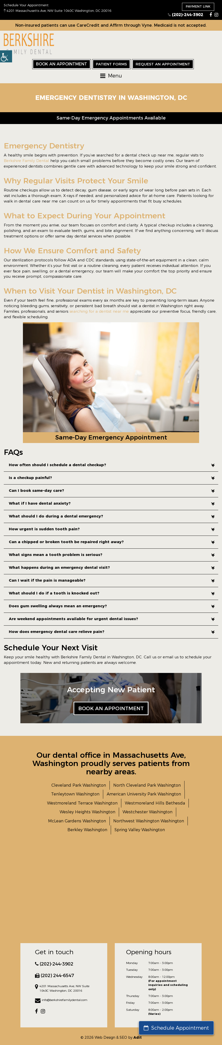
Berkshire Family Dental (26, 160)
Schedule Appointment (176, 1028)
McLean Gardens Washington (77, 821)
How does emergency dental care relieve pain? (111, 631)
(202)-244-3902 (185, 14)
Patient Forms (111, 64)
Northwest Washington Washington (148, 821)
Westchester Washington (147, 812)
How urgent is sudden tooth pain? (111, 529)
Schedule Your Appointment (26, 5)
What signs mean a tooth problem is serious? (111, 554)
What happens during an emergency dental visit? (111, 567)
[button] (6, 56)
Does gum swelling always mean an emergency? (111, 606)
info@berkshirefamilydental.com (61, 1000)
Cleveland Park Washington (78, 785)
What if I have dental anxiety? (111, 503)
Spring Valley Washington (140, 829)
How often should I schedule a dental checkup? (111, 464)
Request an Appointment (163, 64)
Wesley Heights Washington (87, 812)
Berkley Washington (87, 829)
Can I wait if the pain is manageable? (111, 580)
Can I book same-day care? (111, 490)
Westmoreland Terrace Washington (82, 803)
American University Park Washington (144, 794)
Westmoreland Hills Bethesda (155, 803)
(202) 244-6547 (54, 975)
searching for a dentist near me (99, 311)
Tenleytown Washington (75, 794)
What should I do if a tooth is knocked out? (111, 593)
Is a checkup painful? (111, 477)
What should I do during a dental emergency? (111, 516)
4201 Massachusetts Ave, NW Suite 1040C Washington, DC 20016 (57, 11)
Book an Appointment (61, 64)
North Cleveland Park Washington (147, 785)
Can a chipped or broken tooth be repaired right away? (111, 541)
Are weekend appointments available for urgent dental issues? (111, 618)
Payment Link (198, 6)
